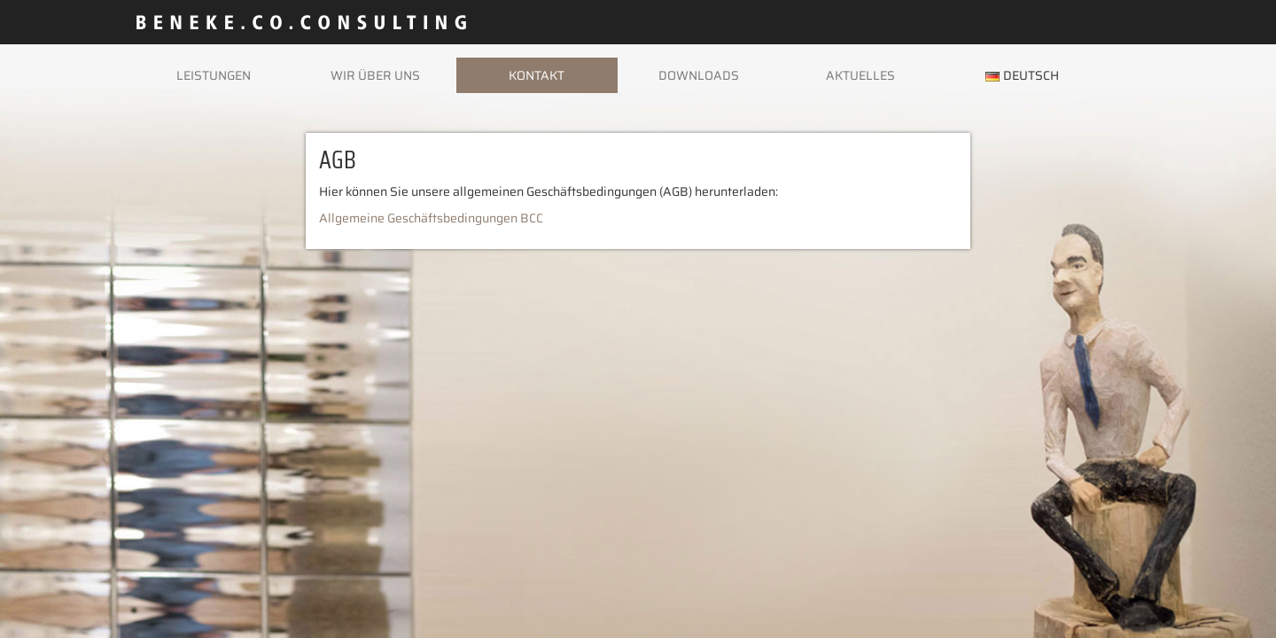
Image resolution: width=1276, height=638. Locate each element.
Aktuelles (860, 75)
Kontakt (536, 75)
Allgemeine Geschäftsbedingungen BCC (431, 218)
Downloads (698, 75)
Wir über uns (375, 75)
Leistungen (213, 75)
